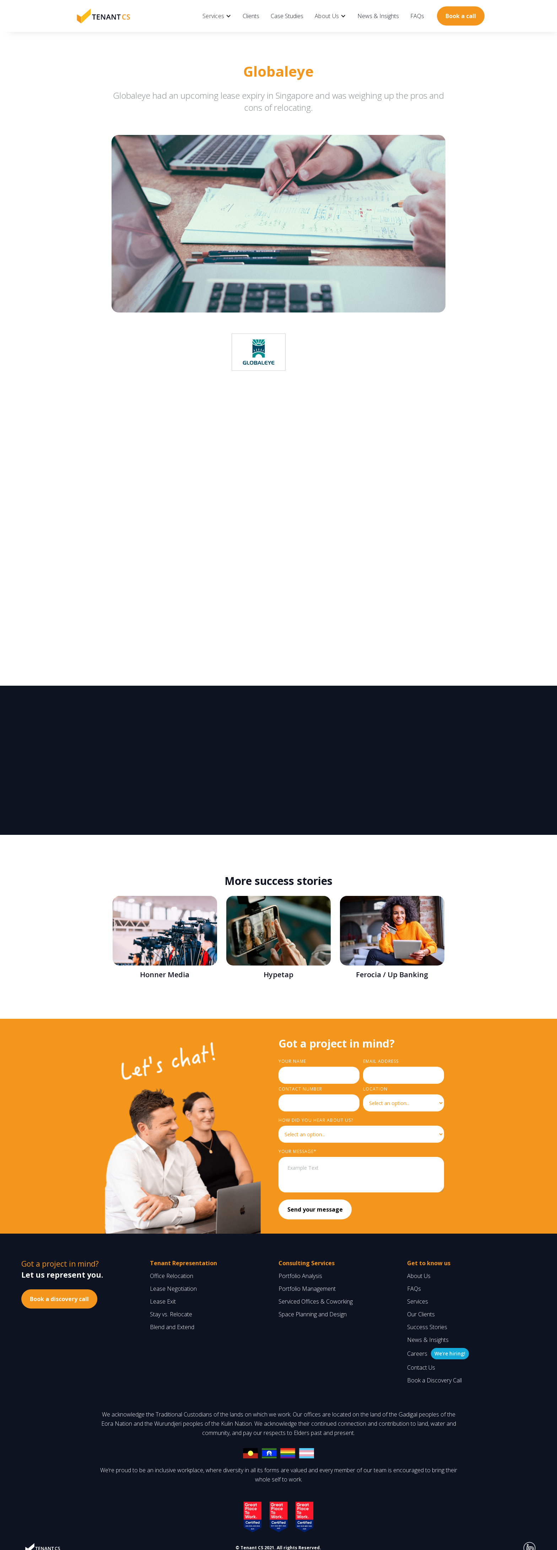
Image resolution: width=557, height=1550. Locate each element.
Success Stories (427, 1327)
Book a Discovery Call (434, 1380)
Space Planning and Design (312, 1314)
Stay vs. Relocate (171, 1314)
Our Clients (421, 1314)
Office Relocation (171, 1276)
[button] (216, 16)
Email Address (381, 1061)
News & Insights (378, 16)
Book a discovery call (59, 1299)
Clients (251, 16)
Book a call (460, 16)
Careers (417, 1354)
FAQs (417, 16)
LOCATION (375, 1089)
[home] (103, 15)
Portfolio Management (307, 1289)
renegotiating (403, 421)
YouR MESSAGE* (297, 1151)
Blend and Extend (172, 1327)
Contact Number (300, 1089)
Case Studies (287, 16)
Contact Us (421, 1367)
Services (417, 1301)
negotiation (279, 570)
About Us (419, 1276)
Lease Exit (163, 1301)
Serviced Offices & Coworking (315, 1301)
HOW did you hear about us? (315, 1120)
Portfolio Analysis (300, 1276)
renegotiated (278, 587)
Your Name (292, 1061)
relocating (303, 431)
